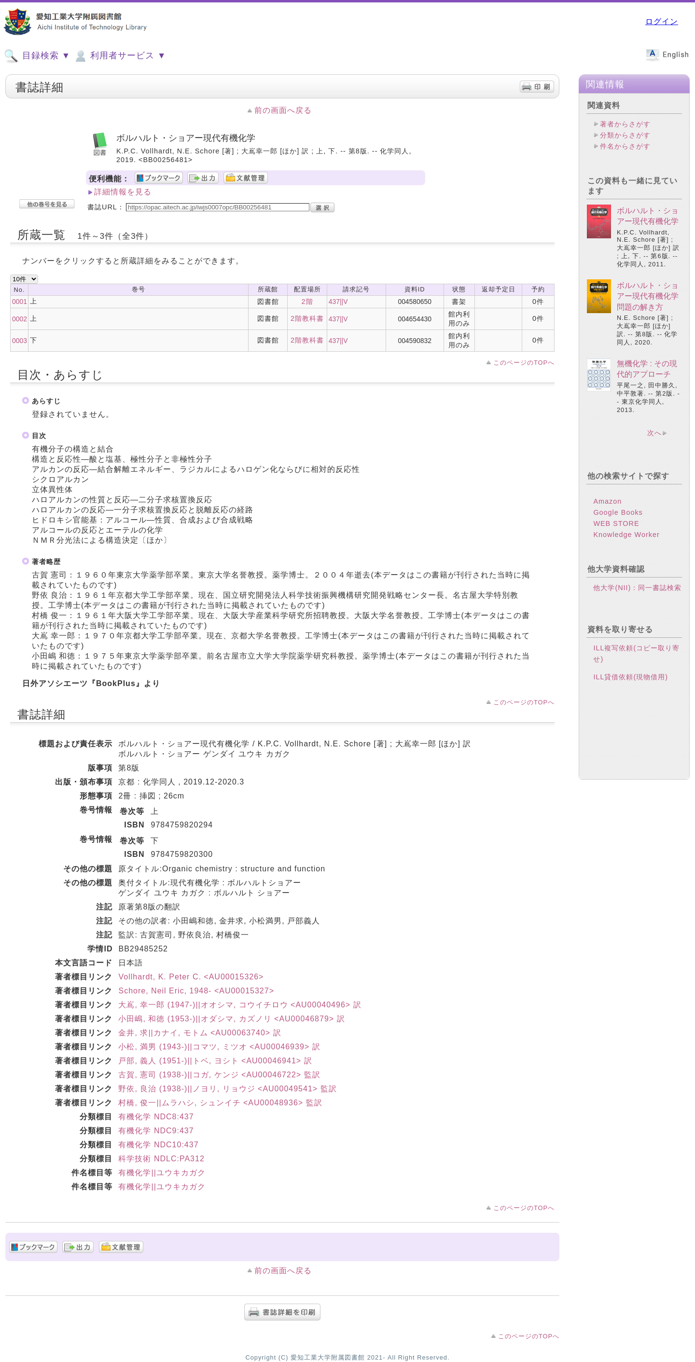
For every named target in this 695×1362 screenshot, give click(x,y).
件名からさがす (625, 146)
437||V (338, 301)
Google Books (617, 512)
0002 (19, 319)
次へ (654, 433)
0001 (19, 301)
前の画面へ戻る (283, 110)
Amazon (607, 501)
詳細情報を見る (123, 192)
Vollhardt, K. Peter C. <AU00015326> (191, 977)
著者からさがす (625, 124)
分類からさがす (625, 135)
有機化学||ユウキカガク (161, 1173)
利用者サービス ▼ (119, 56)
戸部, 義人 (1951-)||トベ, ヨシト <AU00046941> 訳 (215, 1061)
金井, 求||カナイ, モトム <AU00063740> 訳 (199, 1033)
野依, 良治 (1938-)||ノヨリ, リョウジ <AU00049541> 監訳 (227, 1089)
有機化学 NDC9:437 (156, 1131)
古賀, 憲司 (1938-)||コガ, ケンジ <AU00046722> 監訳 (219, 1075)
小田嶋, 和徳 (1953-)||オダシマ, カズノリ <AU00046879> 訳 (231, 1019)
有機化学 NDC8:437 (156, 1117)
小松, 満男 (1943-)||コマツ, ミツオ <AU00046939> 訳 (219, 1047)
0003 (19, 340)
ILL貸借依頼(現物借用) (630, 677)
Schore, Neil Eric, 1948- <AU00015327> (196, 991)
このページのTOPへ (524, 362)
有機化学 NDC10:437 (158, 1145)
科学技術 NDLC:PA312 (161, 1159)
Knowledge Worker (626, 534)
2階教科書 (307, 318)
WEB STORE (616, 523)
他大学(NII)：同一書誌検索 (637, 588)
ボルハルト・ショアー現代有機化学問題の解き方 (648, 296)
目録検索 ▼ (37, 56)
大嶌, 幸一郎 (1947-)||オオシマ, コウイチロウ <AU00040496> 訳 (239, 1005)
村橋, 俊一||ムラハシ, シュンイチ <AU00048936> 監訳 (220, 1103)
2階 (307, 301)
